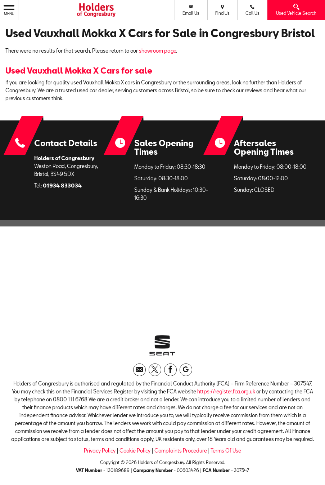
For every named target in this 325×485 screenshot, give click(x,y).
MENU (9, 10)
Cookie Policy (134, 450)
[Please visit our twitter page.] (155, 369)
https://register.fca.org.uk (226, 391)
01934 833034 (62, 185)
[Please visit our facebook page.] (170, 369)
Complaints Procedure (180, 450)
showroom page (157, 51)
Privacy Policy (100, 450)
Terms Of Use (226, 450)
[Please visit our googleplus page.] (186, 369)
